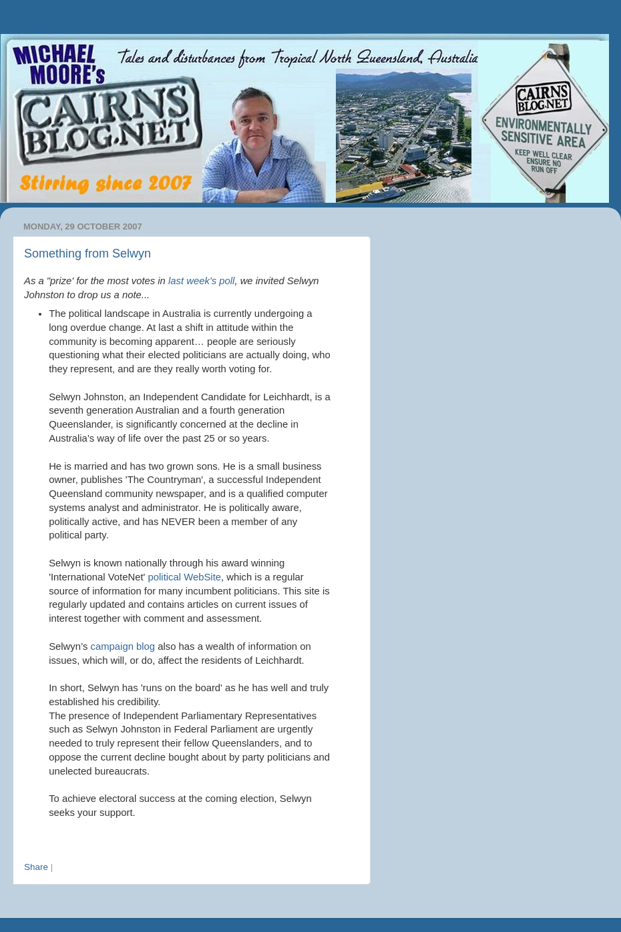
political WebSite (184, 577)
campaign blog (123, 646)
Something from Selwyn (87, 253)
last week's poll (201, 281)
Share (36, 867)
